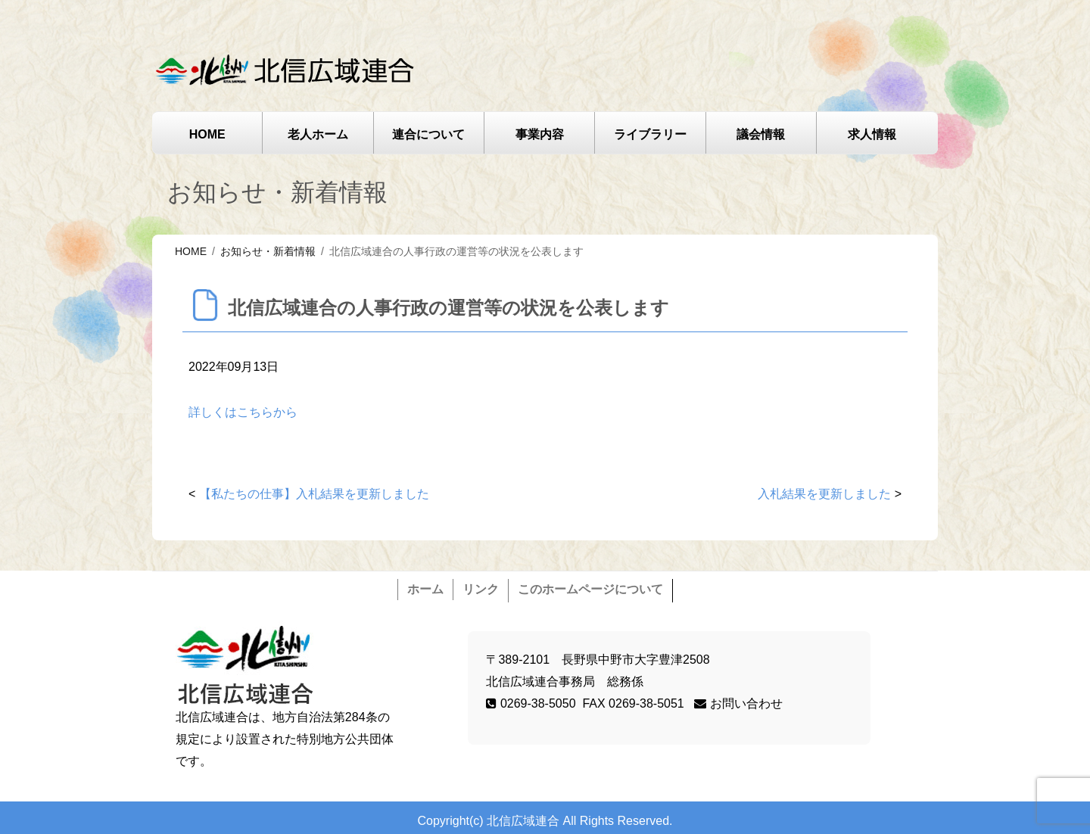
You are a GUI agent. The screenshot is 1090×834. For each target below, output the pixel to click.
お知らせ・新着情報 (268, 251)
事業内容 (539, 134)
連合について (428, 134)
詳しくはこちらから (242, 412)
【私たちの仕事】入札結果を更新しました (314, 493)
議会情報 (761, 134)
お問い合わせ (738, 703)
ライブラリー (650, 134)
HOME (207, 134)
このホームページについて (590, 589)
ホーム (425, 589)
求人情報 (872, 134)
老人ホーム (318, 134)
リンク (480, 589)
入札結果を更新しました (824, 493)
